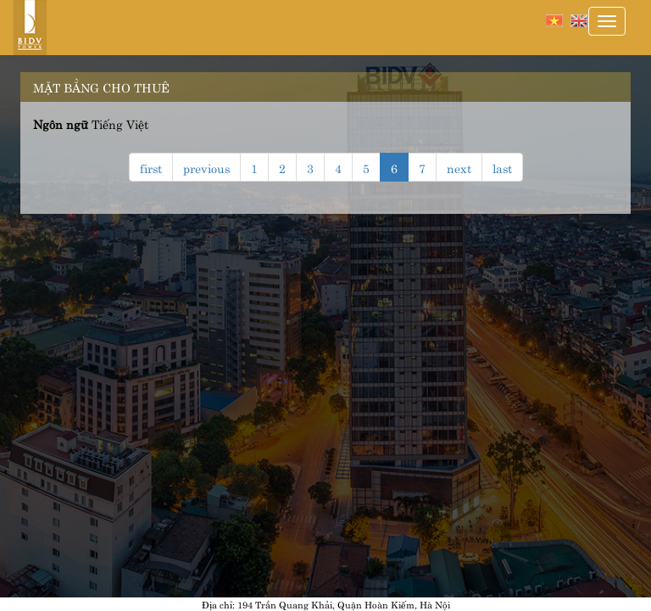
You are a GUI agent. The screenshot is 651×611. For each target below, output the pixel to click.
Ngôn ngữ (60, 123)
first (151, 167)
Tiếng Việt (554, 20)
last (502, 167)
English (578, 20)
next (459, 167)
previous (206, 167)
